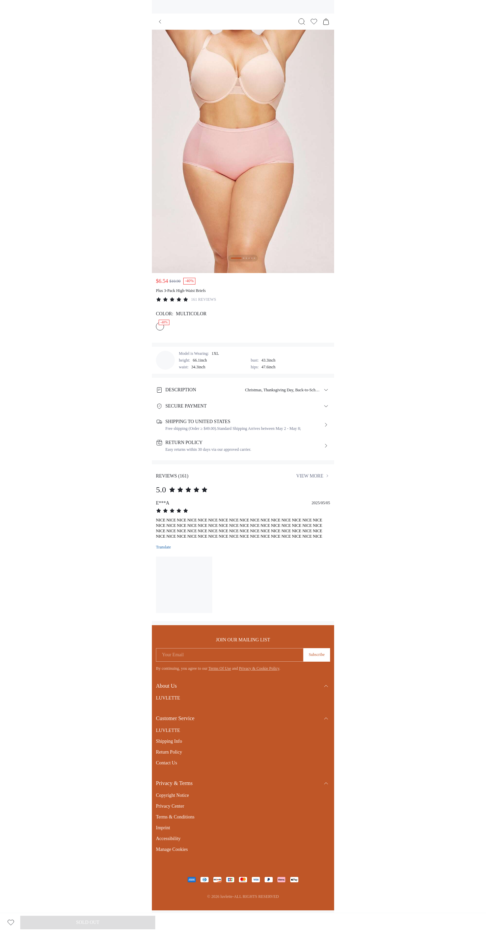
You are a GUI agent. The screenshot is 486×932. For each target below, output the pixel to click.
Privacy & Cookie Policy (259, 668)
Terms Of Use (219, 668)
